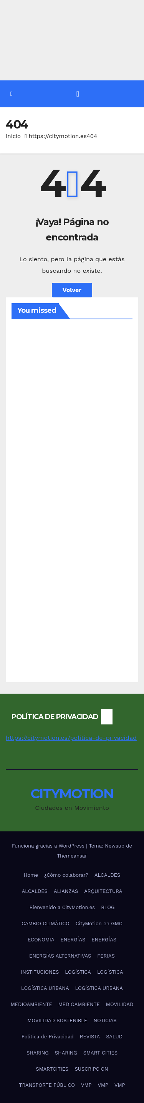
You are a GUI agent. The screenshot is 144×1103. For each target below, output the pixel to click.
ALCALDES (107, 875)
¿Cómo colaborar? (66, 875)
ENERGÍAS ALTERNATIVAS (60, 956)
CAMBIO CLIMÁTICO (46, 923)
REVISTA (90, 1037)
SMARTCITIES (52, 1069)
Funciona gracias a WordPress (49, 846)
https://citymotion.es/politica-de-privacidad (71, 737)
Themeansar (72, 856)
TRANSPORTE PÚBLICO (47, 1085)
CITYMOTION (72, 794)
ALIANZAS (66, 891)
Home (31, 875)
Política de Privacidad (48, 1037)
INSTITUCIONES (40, 972)
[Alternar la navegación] (77, 94)
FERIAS (106, 956)
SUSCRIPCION (91, 1069)
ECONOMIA (41, 940)
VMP (86, 1085)
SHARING (37, 1053)
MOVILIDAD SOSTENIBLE (57, 1020)
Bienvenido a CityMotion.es (62, 907)
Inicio (13, 136)
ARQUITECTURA (103, 891)
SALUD (114, 1037)
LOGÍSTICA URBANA (45, 988)
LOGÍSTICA (78, 972)
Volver (72, 290)
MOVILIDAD (120, 1004)
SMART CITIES (100, 1053)
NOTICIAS (104, 1020)
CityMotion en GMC (99, 923)
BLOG (107, 907)
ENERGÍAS (72, 940)
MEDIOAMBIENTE (31, 1004)
